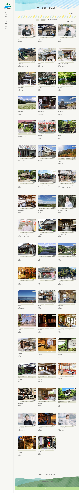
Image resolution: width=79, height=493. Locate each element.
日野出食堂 (20, 405)
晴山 (59, 406)
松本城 (19, 332)
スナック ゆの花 (61, 430)
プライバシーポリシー (57, 479)
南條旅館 (60, 357)
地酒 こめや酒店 (21, 162)
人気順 (68, 21)
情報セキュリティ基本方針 (45, 479)
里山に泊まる (23, 134)
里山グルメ (22, 37)
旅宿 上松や (40, 381)
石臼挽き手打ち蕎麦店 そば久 (64, 332)
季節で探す (49, 3)
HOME (6, 11)
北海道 (6, 26)
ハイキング (60, 110)
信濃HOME (24, 3)
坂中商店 (40, 235)
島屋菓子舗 (40, 39)
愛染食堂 (40, 162)
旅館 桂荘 (40, 332)
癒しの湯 (64, 306)
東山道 (6, 16)
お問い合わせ (35, 479)
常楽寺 (19, 186)
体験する (20, 61)
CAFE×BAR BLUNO (22, 430)
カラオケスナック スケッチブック (25, 235)
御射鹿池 (20, 283)
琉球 (6, 28)
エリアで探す (43, 3)
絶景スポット (23, 61)
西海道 (6, 25)
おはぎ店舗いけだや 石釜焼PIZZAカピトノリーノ (47, 187)
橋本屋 (39, 454)
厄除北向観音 (21, 87)
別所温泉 (40, 87)
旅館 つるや (20, 381)
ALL (37, 19)
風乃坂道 (20, 356)
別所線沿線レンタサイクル (23, 63)
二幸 (39, 283)
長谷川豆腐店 (21, 259)
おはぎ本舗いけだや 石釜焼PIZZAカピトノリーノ (47, 190)
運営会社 (41, 476)
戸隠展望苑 (20, 112)
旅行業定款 (53, 476)
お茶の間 (59, 238)
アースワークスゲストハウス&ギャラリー (65, 189)
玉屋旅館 (20, 455)
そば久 (59, 334)
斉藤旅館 (40, 405)
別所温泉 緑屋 (61, 283)
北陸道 (6, 18)
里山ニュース (31, 3)
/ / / (31, 37)
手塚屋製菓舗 (41, 112)
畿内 (6, 12)
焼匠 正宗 (20, 39)
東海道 (6, 14)
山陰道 (6, 19)
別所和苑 (60, 381)
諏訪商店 (40, 136)
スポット (43, 19)
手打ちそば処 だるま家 (63, 63)
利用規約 (46, 476)
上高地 (59, 259)
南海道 (6, 23)
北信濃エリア (28, 110)
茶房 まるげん (21, 212)
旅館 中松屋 (60, 308)
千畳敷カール (61, 162)
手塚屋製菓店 (40, 115)
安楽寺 (59, 136)
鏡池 (39, 259)
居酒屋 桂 (60, 39)
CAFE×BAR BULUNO (22, 433)
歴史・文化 (62, 134)
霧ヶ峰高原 (40, 212)
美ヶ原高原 (60, 112)
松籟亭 (59, 214)
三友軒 (39, 308)
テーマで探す (38, 3)
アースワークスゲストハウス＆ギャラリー (67, 186)
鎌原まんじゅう (41, 63)
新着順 (72, 21)
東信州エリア (26, 37)
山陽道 (6, 21)
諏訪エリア (48, 210)
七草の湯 (40, 357)
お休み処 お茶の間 (62, 235)
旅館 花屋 (40, 430)
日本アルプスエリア (69, 110)
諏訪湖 (19, 308)
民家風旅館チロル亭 (22, 137)
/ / (74, 110)
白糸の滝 (60, 87)
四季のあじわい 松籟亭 (63, 212)
